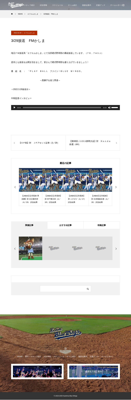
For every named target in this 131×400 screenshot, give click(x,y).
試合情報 (43, 5)
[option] (30, 187)
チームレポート (116, 5)
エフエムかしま (29, 33)
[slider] (62, 107)
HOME (20, 357)
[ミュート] (109, 107)
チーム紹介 (72, 5)
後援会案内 (86, 5)
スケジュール (57, 5)
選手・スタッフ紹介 (27, 5)
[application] (65, 107)
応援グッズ (100, 5)
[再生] (14, 107)
